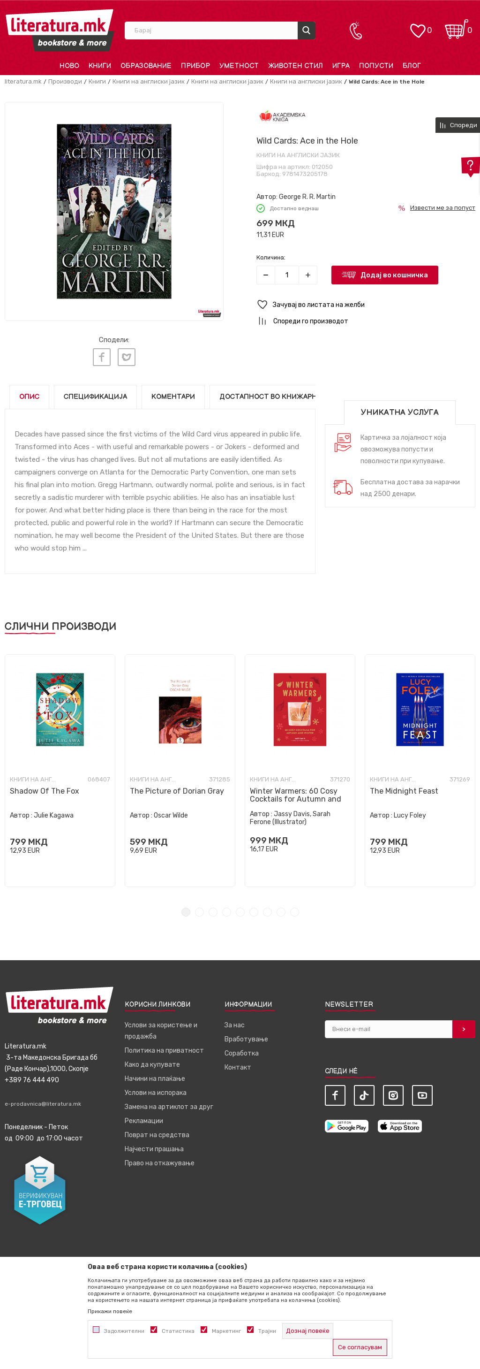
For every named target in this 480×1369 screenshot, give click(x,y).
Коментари (173, 394)
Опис (29, 394)
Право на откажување (160, 1161)
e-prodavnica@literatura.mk (43, 1101)
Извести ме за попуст (442, 207)
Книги (97, 81)
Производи (65, 81)
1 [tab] (185, 909)
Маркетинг (226, 1331)
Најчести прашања (154, 1147)
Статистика (178, 1331)
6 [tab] (253, 909)
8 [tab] (281, 909)
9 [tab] (294, 909)
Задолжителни (124, 1331)
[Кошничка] (456, 26)
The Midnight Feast (404, 789)
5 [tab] (240, 909)
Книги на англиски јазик (148, 81)
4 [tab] (226, 909)
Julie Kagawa (54, 813)
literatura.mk (23, 81)
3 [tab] (213, 909)
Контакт (238, 1065)
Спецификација (95, 394)
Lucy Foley (410, 813)
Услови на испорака (156, 1090)
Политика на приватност (164, 1048)
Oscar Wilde (171, 813)
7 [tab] (267, 909)
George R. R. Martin (307, 197)
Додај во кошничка (394, 275)
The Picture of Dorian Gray (177, 789)
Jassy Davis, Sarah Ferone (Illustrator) (290, 816)
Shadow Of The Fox (44, 789)
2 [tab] (199, 909)
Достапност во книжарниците (280, 394)
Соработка (242, 1051)
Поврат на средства (157, 1133)
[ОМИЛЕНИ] (418, 26)
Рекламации (144, 1119)
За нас (235, 1023)
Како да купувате (152, 1062)
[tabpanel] (60, 768)
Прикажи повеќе (110, 1311)
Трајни (267, 1331)
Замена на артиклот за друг (169, 1105)
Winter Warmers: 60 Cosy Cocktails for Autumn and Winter (295, 797)
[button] (365, 304)
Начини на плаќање (155, 1076)
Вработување (246, 1037)
